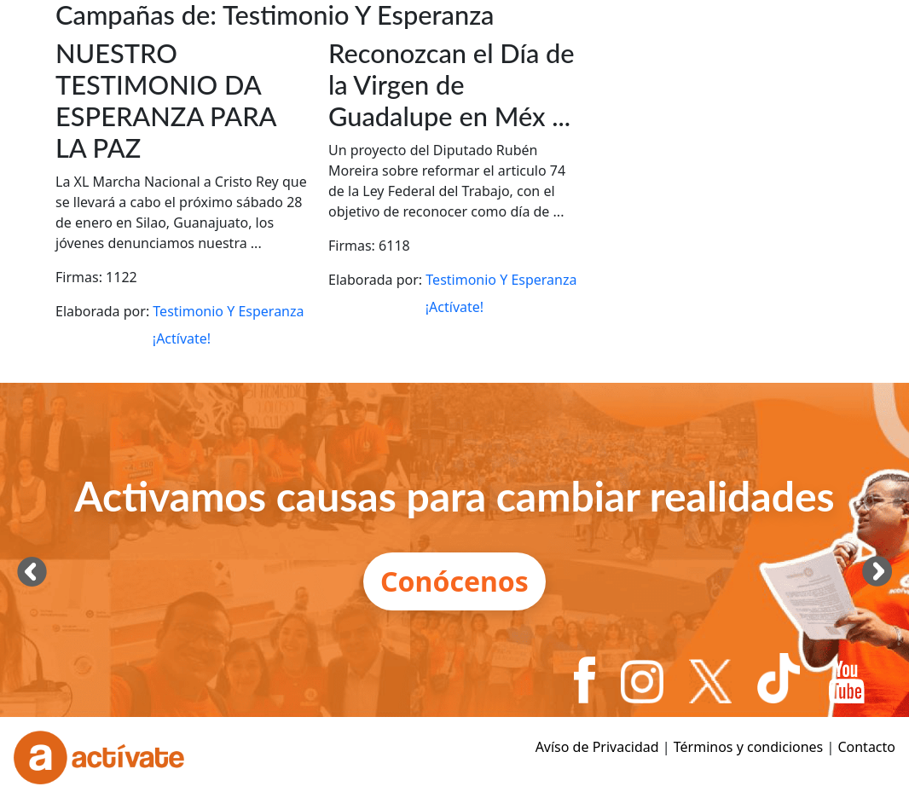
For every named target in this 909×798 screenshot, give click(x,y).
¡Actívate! (182, 338)
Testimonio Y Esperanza (228, 311)
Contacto (866, 746)
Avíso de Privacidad (597, 746)
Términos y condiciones (749, 746)
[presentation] (32, 571)
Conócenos (454, 581)
